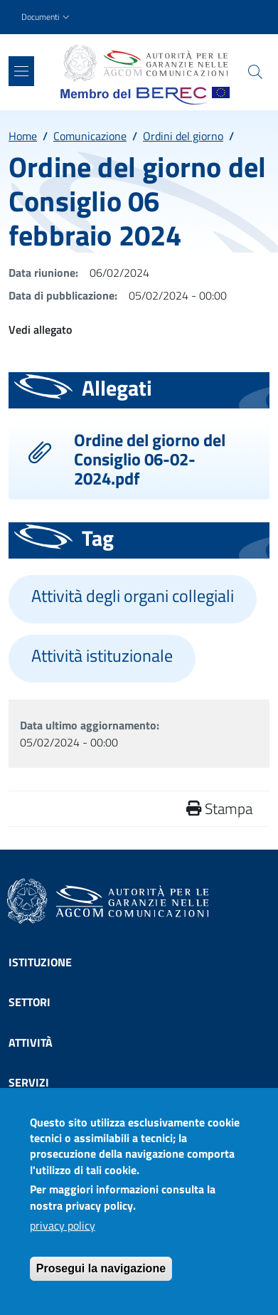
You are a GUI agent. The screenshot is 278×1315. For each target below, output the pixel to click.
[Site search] (255, 71)
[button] (47, 17)
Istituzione (40, 962)
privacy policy (62, 1237)
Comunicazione (90, 135)
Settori (29, 1001)
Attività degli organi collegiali (132, 596)
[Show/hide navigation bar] (21, 71)
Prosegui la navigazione (101, 1280)
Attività (31, 1042)
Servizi (29, 1082)
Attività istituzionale (102, 655)
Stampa (219, 808)
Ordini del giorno (183, 135)
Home (23, 135)
